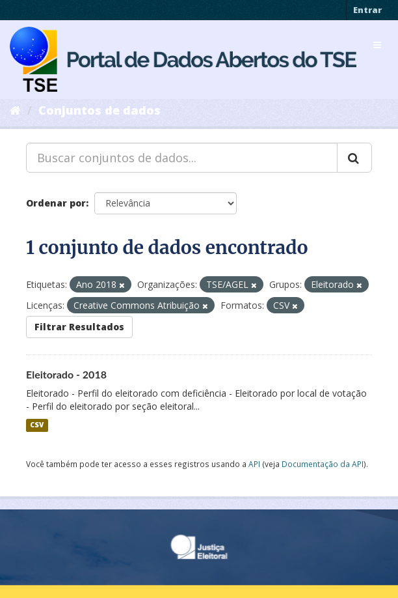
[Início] (15, 110)
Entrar (367, 10)
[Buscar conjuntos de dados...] (182, 158)
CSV (37, 425)
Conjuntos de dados (99, 110)
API (254, 464)
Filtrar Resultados (79, 326)
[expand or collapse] (377, 45)
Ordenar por (56, 203)
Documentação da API (323, 464)
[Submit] (354, 158)
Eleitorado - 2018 (66, 374)
